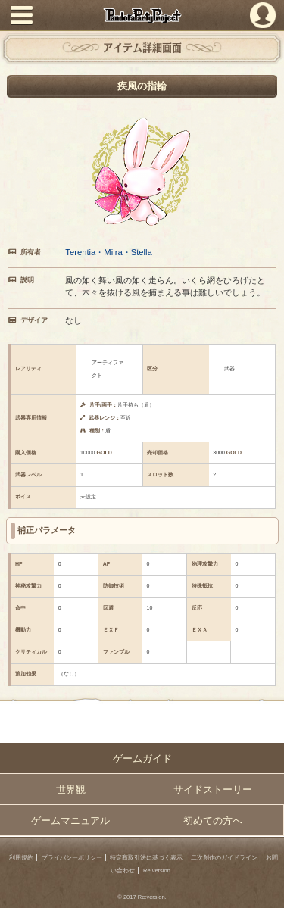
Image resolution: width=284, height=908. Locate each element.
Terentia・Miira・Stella (108, 252)
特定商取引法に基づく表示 (146, 857)
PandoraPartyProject (142, 15)
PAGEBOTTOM (267, 890)
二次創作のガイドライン (224, 857)
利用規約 (21, 857)
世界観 (71, 789)
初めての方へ (212, 820)
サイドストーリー (212, 789)
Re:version (156, 870)
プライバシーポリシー (72, 857)
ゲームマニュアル (70, 820)
